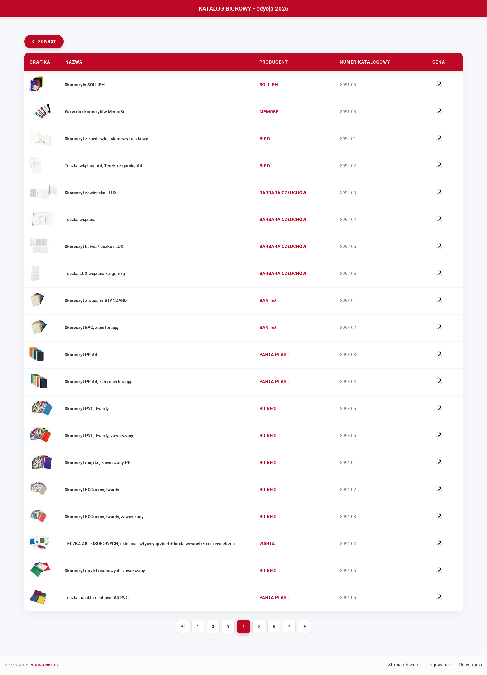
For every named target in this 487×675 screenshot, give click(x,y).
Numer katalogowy (365, 62)
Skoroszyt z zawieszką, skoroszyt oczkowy (107, 138)
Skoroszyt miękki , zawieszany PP (98, 462)
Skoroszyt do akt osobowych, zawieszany (106, 570)
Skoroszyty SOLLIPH (86, 84)
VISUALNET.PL (45, 665)
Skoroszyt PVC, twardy (88, 408)
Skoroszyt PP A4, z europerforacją (99, 381)
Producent (273, 62)
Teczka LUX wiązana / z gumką (96, 273)
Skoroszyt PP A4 (82, 354)
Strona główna (403, 664)
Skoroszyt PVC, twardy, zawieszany (100, 435)
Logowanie (438, 664)
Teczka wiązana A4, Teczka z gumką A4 (104, 165)
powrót (44, 41)
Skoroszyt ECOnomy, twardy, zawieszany (105, 516)
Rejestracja (471, 664)
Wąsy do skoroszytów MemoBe (96, 111)
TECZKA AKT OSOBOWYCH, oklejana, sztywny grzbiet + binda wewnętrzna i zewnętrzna (151, 543)
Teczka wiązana (81, 219)
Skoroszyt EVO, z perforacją (92, 327)
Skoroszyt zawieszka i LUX (91, 192)
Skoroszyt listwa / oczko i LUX (95, 246)
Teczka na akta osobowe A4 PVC (98, 597)
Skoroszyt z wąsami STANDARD (97, 300)
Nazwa (73, 62)
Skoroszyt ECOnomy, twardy (93, 489)
